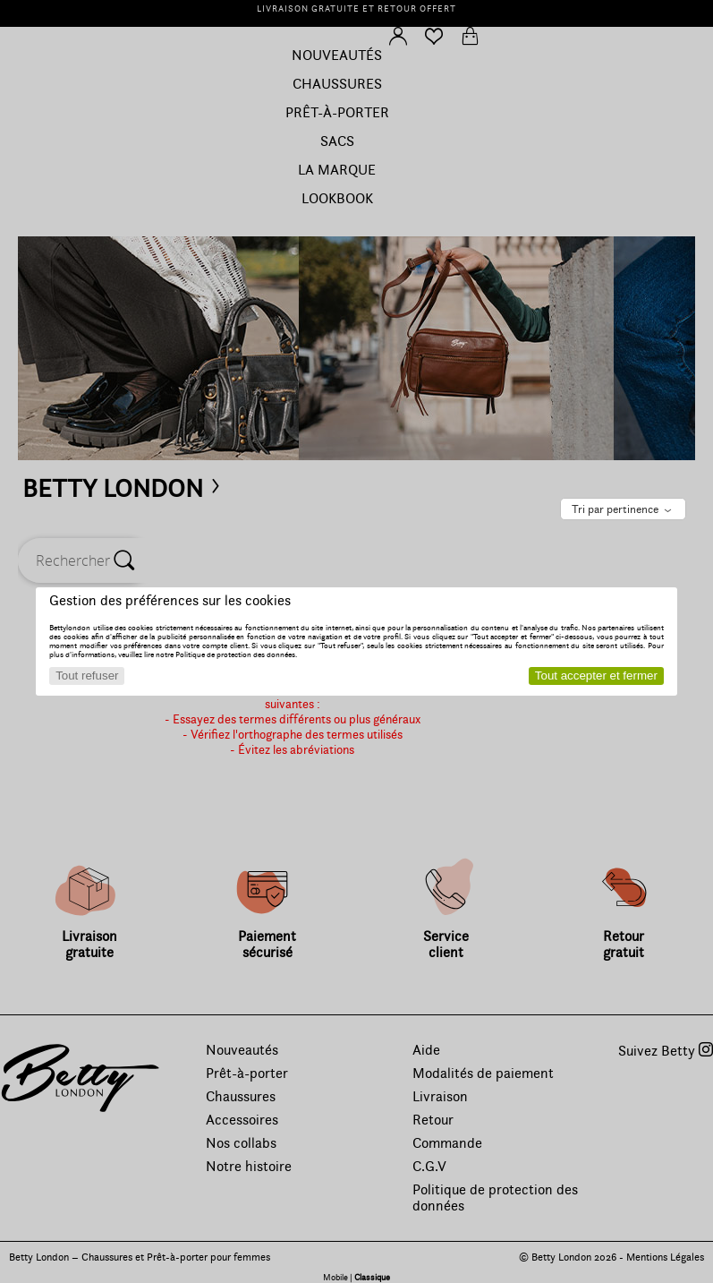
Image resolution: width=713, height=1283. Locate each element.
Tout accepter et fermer (596, 675)
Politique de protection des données (235, 654)
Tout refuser (86, 675)
